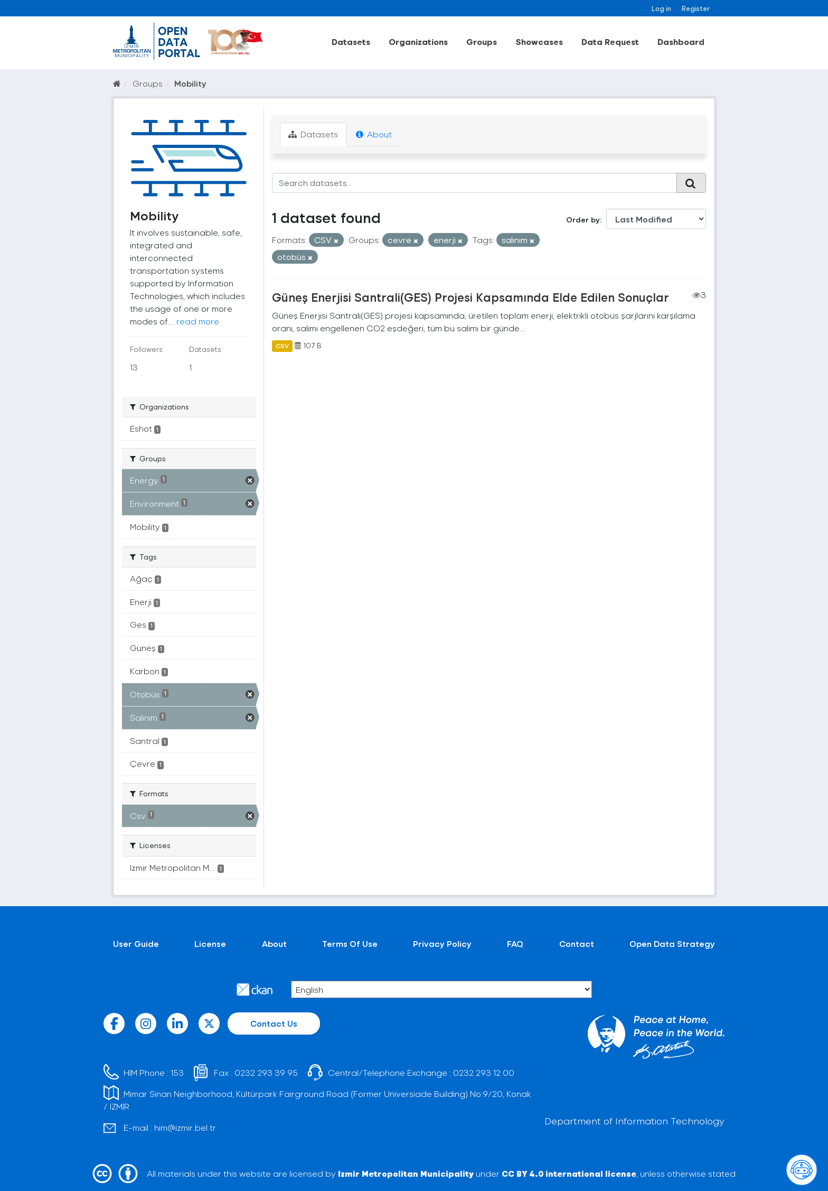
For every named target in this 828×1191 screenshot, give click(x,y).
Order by (583, 220)
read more (197, 321)
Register (696, 8)
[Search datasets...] (474, 183)
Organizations (418, 41)
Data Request (610, 41)
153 (177, 1072)
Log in (661, 8)
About (374, 133)
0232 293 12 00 (483, 1072)
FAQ (515, 943)
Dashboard (680, 41)
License (210, 943)
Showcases (539, 41)
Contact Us (273, 1023)
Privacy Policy (442, 943)
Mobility (190, 83)
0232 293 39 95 (266, 1072)
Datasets (351, 41)
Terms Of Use (350, 943)
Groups (481, 41)
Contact (576, 943)
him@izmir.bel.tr (185, 1127)
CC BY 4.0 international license (569, 1173)
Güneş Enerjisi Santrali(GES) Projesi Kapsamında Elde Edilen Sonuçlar (470, 297)
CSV (282, 345)
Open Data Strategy (672, 943)
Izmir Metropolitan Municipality (406, 1173)
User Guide (136, 943)
